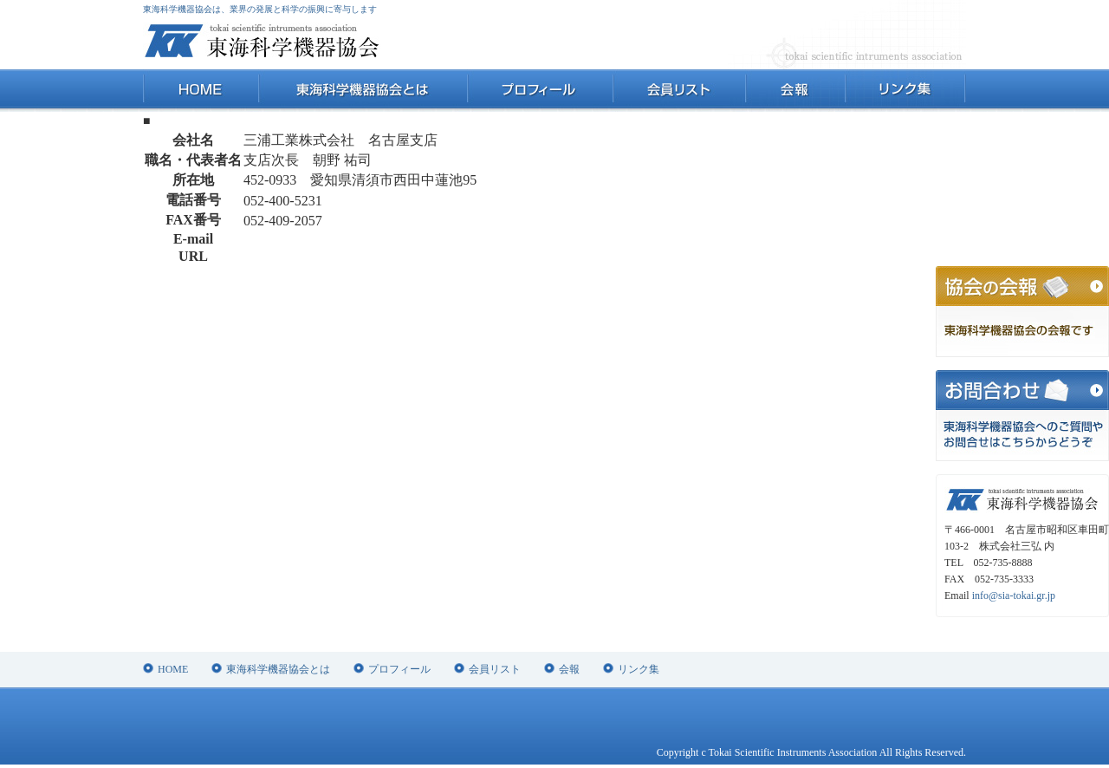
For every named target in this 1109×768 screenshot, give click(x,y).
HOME (200, 90)
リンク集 (905, 90)
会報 (794, 90)
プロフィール (539, 90)
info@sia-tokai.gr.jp (1013, 595)
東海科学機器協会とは (362, 90)
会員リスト (678, 90)
